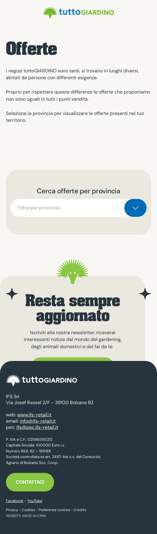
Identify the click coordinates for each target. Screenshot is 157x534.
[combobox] (78, 208)
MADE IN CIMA (34, 515)
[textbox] (78, 208)
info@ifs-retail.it (38, 421)
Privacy (12, 509)
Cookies (28, 509)
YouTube (34, 500)
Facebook (14, 500)
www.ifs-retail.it (34, 415)
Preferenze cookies (54, 509)
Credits (80, 509)
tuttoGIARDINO (78, 12)
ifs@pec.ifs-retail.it (37, 427)
